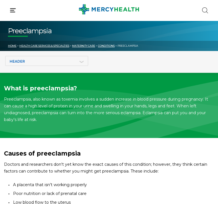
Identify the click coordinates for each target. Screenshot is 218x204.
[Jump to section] (46, 61)
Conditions (106, 45)
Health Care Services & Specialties (44, 45)
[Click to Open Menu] (13, 10)
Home (12, 45)
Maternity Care (83, 45)
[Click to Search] (205, 10)
